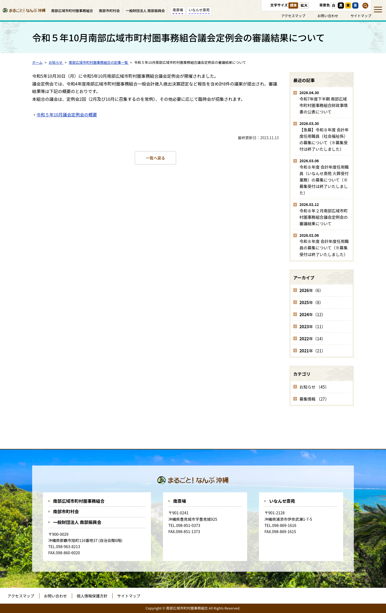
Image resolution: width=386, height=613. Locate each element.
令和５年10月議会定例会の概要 (66, 114)
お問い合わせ (327, 15)
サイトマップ (360, 15)
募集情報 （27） (314, 399)
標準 (293, 5)
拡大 (303, 5)
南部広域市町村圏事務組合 (79, 501)
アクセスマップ (293, 15)
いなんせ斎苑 (282, 501)
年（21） (312, 350)
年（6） (311, 290)
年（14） (312, 338)
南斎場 (179, 501)
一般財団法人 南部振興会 (77, 522)
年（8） (311, 302)
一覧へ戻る (155, 158)
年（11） (312, 326)
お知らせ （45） (314, 387)
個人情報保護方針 (92, 596)
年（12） (312, 314)
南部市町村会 (66, 511)
